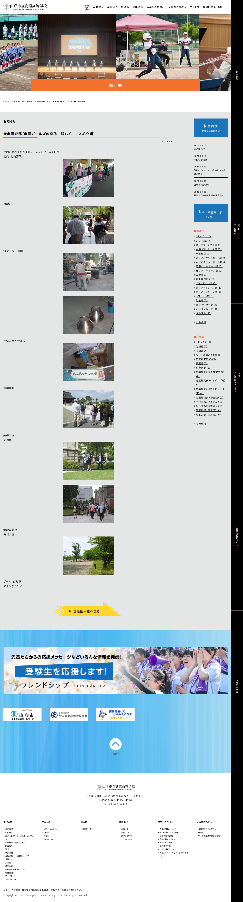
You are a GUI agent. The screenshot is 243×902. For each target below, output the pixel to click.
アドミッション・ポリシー (169, 832)
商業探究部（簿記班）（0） (210, 397)
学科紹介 (46, 822)
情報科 (46, 832)
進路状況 (124, 829)
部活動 (125, 7)
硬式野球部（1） (204, 240)
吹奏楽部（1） (203, 367)
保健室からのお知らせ (207, 829)
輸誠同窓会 (10, 872)
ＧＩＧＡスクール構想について (17, 856)
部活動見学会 (165, 845)
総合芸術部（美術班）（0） (210, 401)
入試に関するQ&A (167, 839)
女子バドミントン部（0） (209, 292)
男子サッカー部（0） (207, 304)
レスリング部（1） (205, 296)
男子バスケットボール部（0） (211, 257)
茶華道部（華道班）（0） (208, 414)
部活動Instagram (237, 229)
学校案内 (7, 822)
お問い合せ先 (10, 879)
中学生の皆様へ (165, 822)
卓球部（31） (203, 253)
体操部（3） (202, 274)
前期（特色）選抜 (166, 835)
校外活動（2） (203, 313)
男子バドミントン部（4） (209, 287)
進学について (126, 835)
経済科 (46, 835)
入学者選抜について (168, 829)
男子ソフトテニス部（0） (209, 245)
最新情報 (9, 829)
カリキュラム (49, 839)
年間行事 (9, 866)
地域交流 (9, 859)
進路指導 (123, 822)
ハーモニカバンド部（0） (209, 355)
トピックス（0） (203, 236)
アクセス (195, 7)
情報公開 (9, 852)
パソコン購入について (168, 849)
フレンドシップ (126, 839)
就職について (126, 832)
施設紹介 (9, 845)
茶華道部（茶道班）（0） (208, 410)
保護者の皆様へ (204, 822)
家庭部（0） (202, 363)
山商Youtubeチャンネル (237, 382)
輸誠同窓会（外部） (213, 7)
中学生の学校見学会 (168, 842)
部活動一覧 (87, 829)
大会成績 (201, 322)
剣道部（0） (202, 300)
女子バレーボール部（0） (209, 270)
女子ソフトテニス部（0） (209, 249)
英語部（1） (202, 346)
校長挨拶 (9, 832)
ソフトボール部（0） (206, 283)
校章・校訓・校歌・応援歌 (15, 842)
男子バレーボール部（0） (209, 266)
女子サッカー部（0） (207, 309)
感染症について (204, 832)
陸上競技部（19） (205, 279)
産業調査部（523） (206, 359)
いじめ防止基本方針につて (209, 835)
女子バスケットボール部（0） (211, 262)
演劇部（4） (202, 350)
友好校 (8, 862)
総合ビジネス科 (50, 829)
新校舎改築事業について (15, 869)
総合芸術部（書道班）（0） (210, 406)
